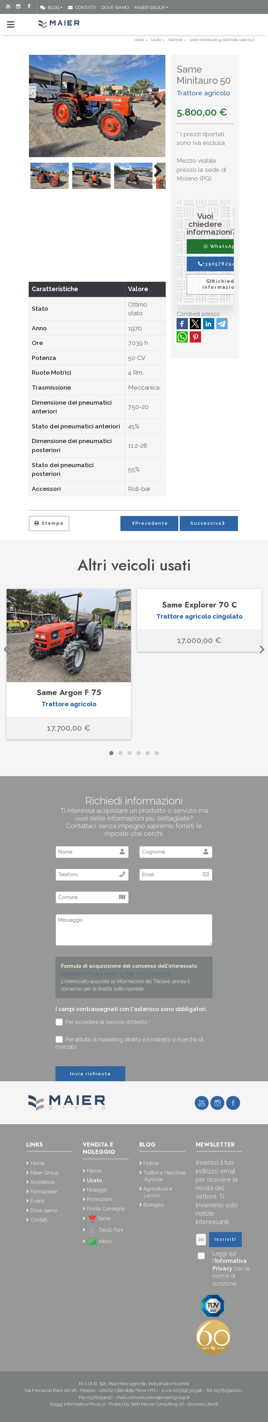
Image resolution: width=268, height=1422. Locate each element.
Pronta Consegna (106, 1208)
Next (156, 182)
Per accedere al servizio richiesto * (103, 1022)
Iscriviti (225, 1239)
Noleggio (97, 1190)
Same (99, 1218)
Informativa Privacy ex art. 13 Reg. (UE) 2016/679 (116, 974)
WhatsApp (221, 246)
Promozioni (99, 1199)
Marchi (94, 1171)
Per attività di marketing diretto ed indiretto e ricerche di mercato (129, 1043)
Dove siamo (115, 7)
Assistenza (42, 1182)
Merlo (99, 1241)
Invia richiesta (90, 1073)
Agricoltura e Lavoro (157, 1192)
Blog (49, 7)
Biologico (153, 1205)
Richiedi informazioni (221, 284)
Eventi (37, 1201)
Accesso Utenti (202, 1404)
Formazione (43, 1191)
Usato (94, 1180)
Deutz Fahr (105, 1230)
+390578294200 (221, 263)
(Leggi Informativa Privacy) (78, 1404)
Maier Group (149, 7)
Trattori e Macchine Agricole (164, 1176)
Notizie (151, 1163)
